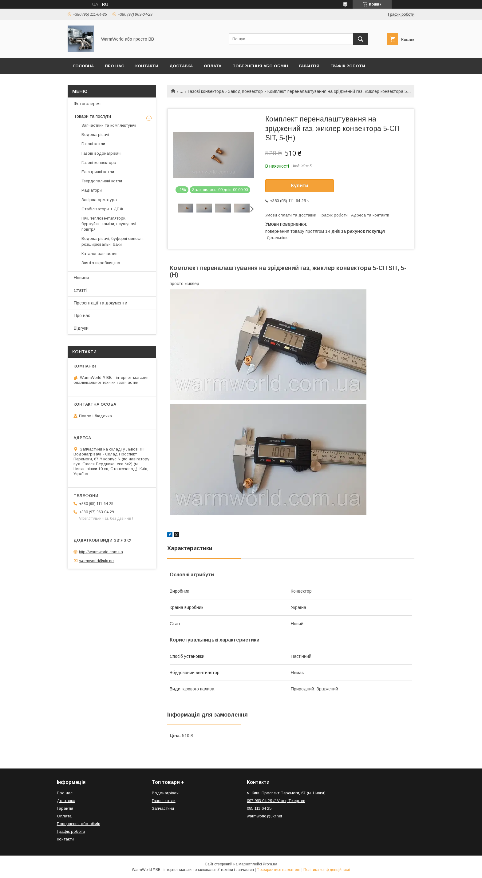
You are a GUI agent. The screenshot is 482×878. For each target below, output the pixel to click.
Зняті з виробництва (100, 262)
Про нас (114, 66)
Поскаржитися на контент (279, 870)
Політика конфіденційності (326, 870)
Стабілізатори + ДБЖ (102, 209)
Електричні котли (97, 171)
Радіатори (91, 190)
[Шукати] (360, 39)
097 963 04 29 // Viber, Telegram (276, 800)
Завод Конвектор (245, 91)
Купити (299, 185)
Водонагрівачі (95, 134)
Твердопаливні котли (101, 181)
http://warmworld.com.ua (101, 552)
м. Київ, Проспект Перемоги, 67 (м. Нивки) (286, 793)
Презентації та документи (100, 302)
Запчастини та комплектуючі (108, 125)
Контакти (146, 66)
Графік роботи (347, 66)
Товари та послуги (92, 116)
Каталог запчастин (99, 253)
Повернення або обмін (260, 66)
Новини (81, 277)
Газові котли (93, 143)
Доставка (181, 66)
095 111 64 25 (259, 808)
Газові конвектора (206, 91)
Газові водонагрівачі (101, 153)
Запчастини (163, 808)
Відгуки (81, 328)
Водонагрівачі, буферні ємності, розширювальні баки (112, 241)
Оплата (212, 66)
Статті (80, 290)
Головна (83, 66)
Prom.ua (270, 864)
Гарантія (309, 66)
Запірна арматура (99, 199)
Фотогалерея (87, 103)
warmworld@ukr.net (96, 560)
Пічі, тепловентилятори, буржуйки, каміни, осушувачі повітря (108, 224)
